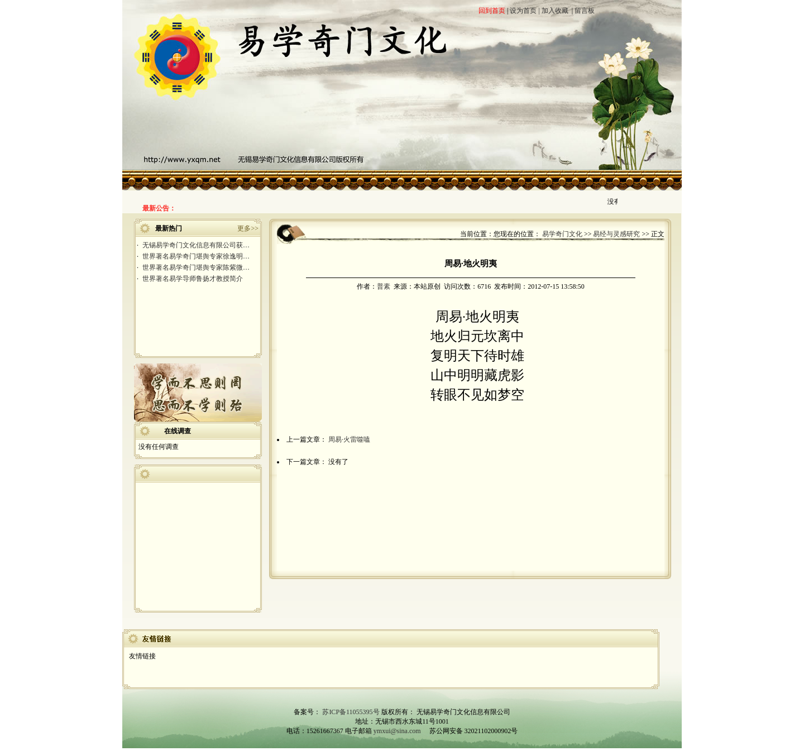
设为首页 (523, 11)
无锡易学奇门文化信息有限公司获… (196, 245)
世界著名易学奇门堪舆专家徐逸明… (196, 256)
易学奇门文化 (562, 234)
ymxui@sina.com (397, 731)
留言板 (585, 11)
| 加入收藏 (553, 11)
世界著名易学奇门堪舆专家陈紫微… (196, 267)
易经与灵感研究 (616, 234)
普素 (383, 286)
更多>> (248, 228)
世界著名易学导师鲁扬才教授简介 (192, 279)
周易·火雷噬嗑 (349, 439)
